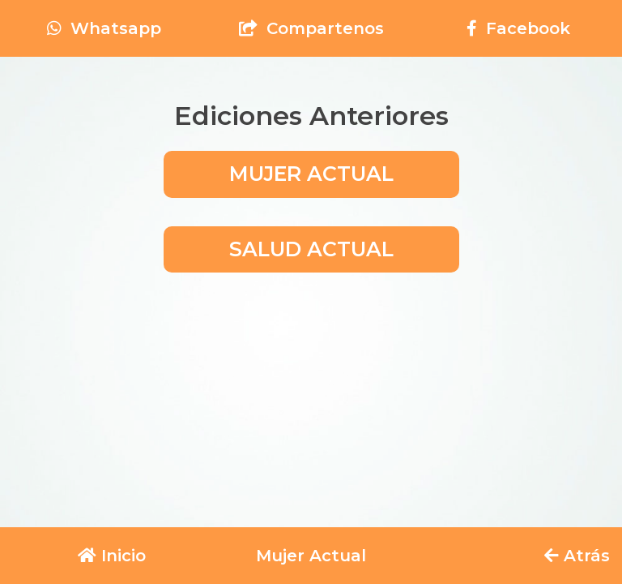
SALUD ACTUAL (311, 249)
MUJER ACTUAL (311, 173)
